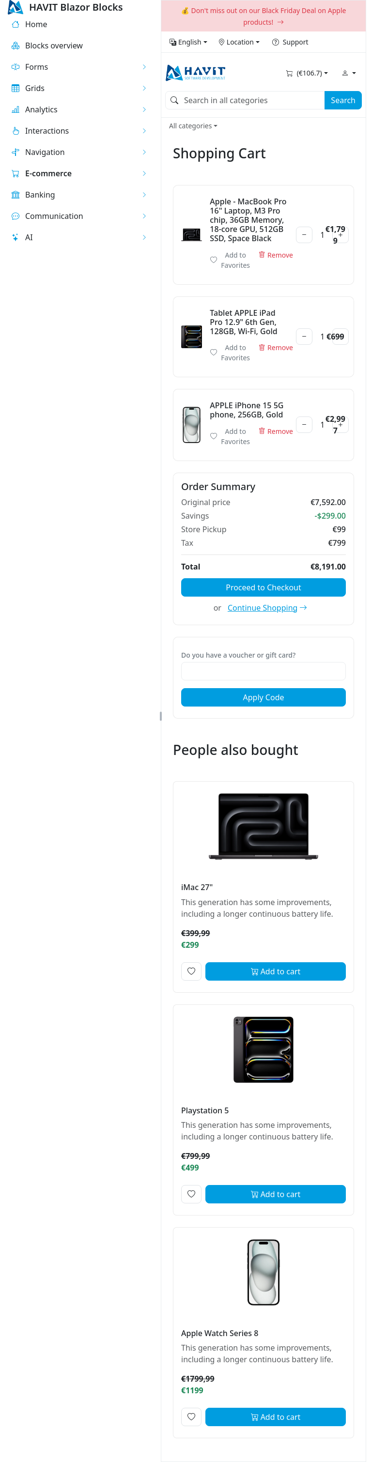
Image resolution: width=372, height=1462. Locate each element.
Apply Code (263, 697)
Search (343, 100)
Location (236, 42)
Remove (276, 255)
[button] (79, 67)
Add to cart (276, 971)
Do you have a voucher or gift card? (238, 655)
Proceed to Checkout (263, 587)
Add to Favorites (230, 260)
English (186, 42)
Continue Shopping (267, 608)
